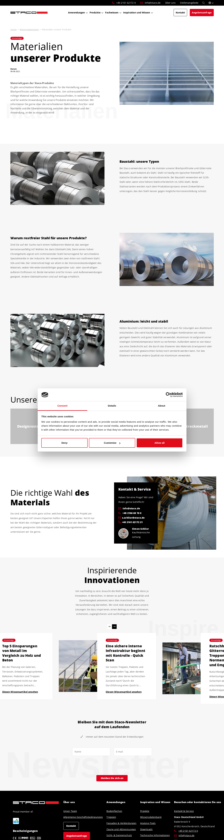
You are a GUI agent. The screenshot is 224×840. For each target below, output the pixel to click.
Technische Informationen (155, 835)
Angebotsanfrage (76, 835)
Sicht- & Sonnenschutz (119, 835)
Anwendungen (115, 802)
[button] (211, 3)
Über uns (69, 802)
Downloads (146, 829)
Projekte (144, 811)
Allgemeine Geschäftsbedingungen (83, 817)
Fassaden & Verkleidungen (121, 823)
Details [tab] (112, 405)
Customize (112, 442)
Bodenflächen (114, 811)
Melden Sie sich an (112, 778)
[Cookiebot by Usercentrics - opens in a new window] (168, 394)
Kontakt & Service (184, 811)
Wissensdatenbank (29, 29)
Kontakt (71, 825)
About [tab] (161, 405)
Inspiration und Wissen (155, 802)
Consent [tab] (62, 405)
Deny (64, 442)
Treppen (111, 817)
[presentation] (97, 765)
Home (13, 29)
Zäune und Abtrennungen (121, 829)
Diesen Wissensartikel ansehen (20, 691)
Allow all (160, 442)
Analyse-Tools (148, 823)
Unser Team (70, 811)
